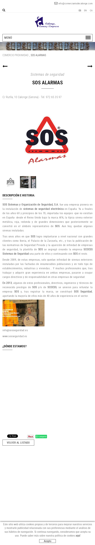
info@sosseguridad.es (15, 330)
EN (85, 10)
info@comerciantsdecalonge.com (75, 3)
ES (80, 10)
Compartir (41, 436)
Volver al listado (18, 442)
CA (91, 10)
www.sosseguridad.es (14, 336)
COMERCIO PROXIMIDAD (15, 55)
